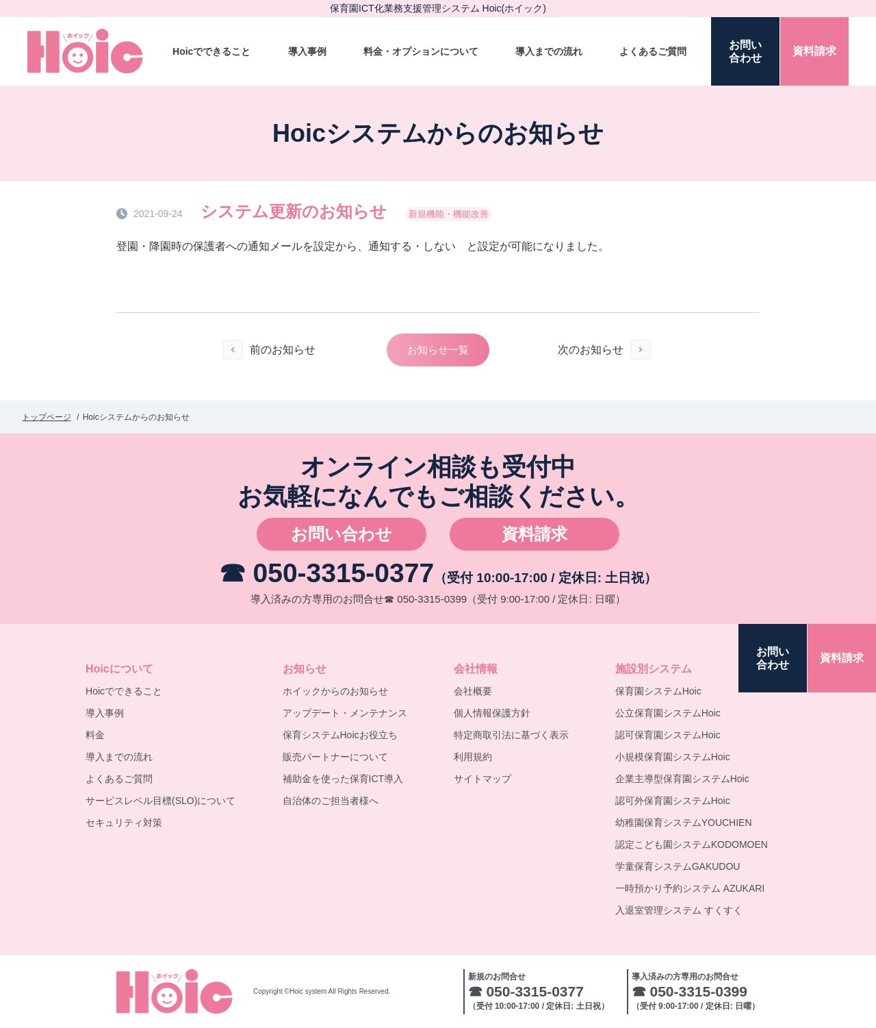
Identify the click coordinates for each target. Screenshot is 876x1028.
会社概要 (473, 691)
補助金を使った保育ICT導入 (343, 778)
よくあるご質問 (652, 51)
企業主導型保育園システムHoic (682, 778)
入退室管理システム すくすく (679, 910)
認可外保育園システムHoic (672, 800)
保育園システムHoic (658, 691)
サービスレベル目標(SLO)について (160, 800)
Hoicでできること (211, 51)
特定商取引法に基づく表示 (511, 734)
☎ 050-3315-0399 (425, 599)
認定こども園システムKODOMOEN (691, 844)
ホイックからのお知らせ (335, 691)
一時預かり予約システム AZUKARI (690, 888)
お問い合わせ (341, 534)
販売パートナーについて (335, 756)
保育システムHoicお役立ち (340, 734)
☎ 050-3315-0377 (326, 573)
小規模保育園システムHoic (672, 756)
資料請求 (534, 534)
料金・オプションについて (420, 51)
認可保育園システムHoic (668, 734)
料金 (95, 734)
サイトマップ (482, 778)
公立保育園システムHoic (668, 712)
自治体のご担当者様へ (330, 800)
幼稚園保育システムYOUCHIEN (683, 822)
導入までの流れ (548, 51)
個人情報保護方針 (492, 712)
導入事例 (307, 51)
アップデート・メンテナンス (345, 712)
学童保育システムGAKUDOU (677, 866)
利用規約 (473, 756)
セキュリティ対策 (124, 822)
